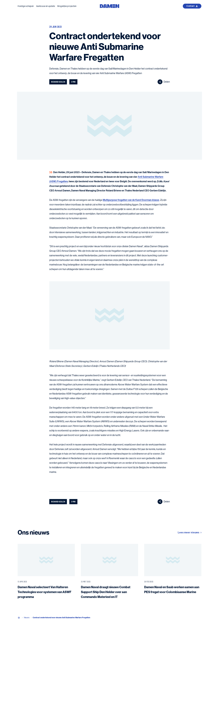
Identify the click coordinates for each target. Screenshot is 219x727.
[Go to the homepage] (109, 5)
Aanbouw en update (45, 6)
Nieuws (27, 618)
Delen (164, 81)
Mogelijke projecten (66, 6)
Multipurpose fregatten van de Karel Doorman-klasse (131, 200)
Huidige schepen (26, 6)
